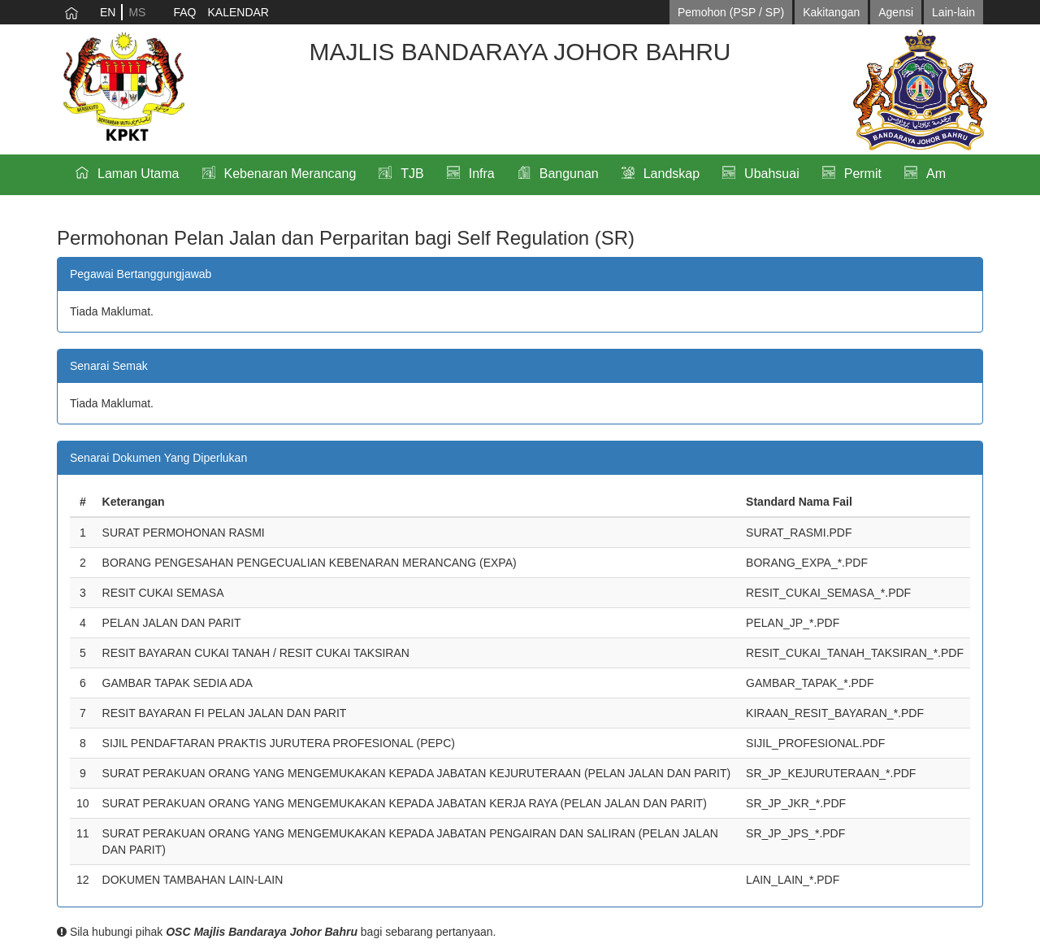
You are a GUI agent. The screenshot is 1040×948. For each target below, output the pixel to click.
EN (107, 12)
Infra (482, 173)
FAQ (184, 12)
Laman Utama (139, 173)
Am (936, 173)
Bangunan (569, 173)
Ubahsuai (772, 173)
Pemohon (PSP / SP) (731, 12)
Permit (863, 173)
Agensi (895, 12)
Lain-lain (953, 12)
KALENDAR (237, 12)
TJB (412, 173)
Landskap (672, 173)
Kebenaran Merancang (290, 173)
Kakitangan (831, 12)
